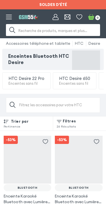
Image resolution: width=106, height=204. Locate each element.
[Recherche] (12, 30)
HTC (79, 43)
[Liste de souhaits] (79, 17)
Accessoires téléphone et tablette (38, 43)
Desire (94, 43)
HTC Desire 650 (74, 81)
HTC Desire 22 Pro (26, 81)
